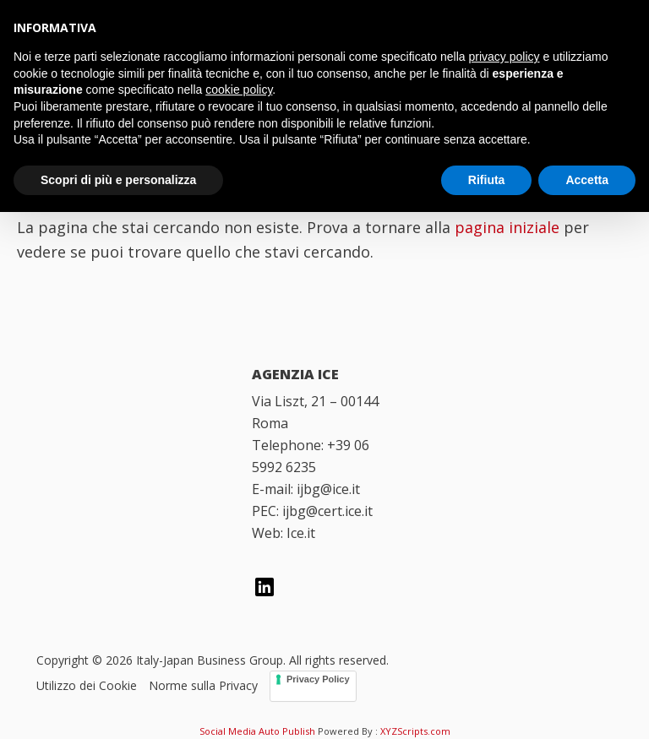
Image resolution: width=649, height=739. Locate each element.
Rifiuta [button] (486, 180)
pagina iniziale (507, 227)
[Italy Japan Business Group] (125, 399)
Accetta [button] (586, 180)
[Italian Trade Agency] (125, 486)
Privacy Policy (318, 679)
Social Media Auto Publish (257, 731)
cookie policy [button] (238, 89)
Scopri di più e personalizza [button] (118, 180)
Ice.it (300, 533)
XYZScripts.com (415, 731)
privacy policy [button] (504, 56)
